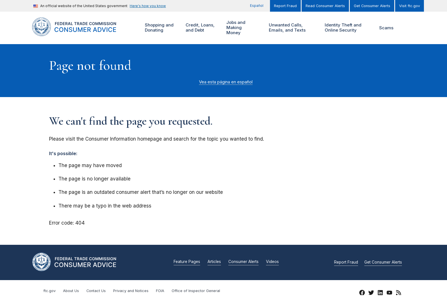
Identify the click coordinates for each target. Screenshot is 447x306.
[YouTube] (389, 293)
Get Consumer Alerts (372, 6)
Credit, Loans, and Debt (199, 27)
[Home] (81, 32)
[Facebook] (362, 293)
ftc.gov (49, 291)
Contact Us (96, 291)
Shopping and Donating (158, 27)
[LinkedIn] (380, 293)
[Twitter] (371, 293)
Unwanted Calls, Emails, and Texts (290, 27)
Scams (386, 27)
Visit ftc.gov (409, 6)
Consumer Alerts (243, 262)
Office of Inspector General (196, 291)
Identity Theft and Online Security (344, 27)
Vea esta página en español (226, 82)
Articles (214, 262)
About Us (71, 291)
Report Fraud (285, 6)
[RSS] (398, 293)
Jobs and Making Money (237, 28)
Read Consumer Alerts (325, 6)
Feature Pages (187, 262)
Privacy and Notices (131, 291)
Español (256, 5)
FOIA (160, 291)
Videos (272, 262)
